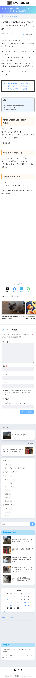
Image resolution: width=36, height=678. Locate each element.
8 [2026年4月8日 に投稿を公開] (14, 599)
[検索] (32, 524)
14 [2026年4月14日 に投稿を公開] (11, 602)
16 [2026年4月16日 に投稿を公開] (18, 602)
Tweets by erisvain (7, 617)
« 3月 (3, 611)
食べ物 (8, 501)
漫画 (8, 497)
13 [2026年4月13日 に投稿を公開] (8, 602)
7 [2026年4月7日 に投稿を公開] (11, 599)
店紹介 (8, 509)
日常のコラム (15, 296)
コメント (6, 342)
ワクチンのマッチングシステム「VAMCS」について (17, 649)
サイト (4, 382)
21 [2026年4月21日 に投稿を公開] (11, 605)
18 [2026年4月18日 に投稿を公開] (25, 602)
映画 (8, 494)
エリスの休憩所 (18, 3)
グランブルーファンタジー (15, 468)
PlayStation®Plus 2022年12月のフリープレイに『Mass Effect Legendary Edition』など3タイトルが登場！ (19, 86)
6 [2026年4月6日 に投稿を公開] (7, 599)
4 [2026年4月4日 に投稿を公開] (24, 596)
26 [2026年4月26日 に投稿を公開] (28, 605)
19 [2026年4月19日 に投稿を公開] (28, 602)
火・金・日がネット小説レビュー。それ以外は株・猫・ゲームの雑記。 (18, 10)
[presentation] (14, 418)
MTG (8, 464)
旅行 (8, 512)
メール (5, 374)
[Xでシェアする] (7, 289)
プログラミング (10, 472)
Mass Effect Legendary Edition (15, 105)
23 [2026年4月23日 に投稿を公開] (18, 605)
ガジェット (10, 480)
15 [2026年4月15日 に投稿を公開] (14, 602)
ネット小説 (10, 487)
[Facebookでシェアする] (14, 289)
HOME (18, 670)
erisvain (4, 651)
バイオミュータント (12, 107)
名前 (4, 366)
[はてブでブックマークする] (21, 289)
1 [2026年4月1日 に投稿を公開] (14, 596)
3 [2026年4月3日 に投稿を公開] (21, 596)
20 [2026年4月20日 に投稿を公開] (8, 605)
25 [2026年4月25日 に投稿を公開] (25, 605)
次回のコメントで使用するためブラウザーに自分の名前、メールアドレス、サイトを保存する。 (19, 393)
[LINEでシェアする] (28, 290)
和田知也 (4, 657)
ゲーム (7, 461)
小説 (8, 490)
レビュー (7, 476)
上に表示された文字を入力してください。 (16, 403)
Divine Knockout (11, 109)
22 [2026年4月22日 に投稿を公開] (14, 605)
